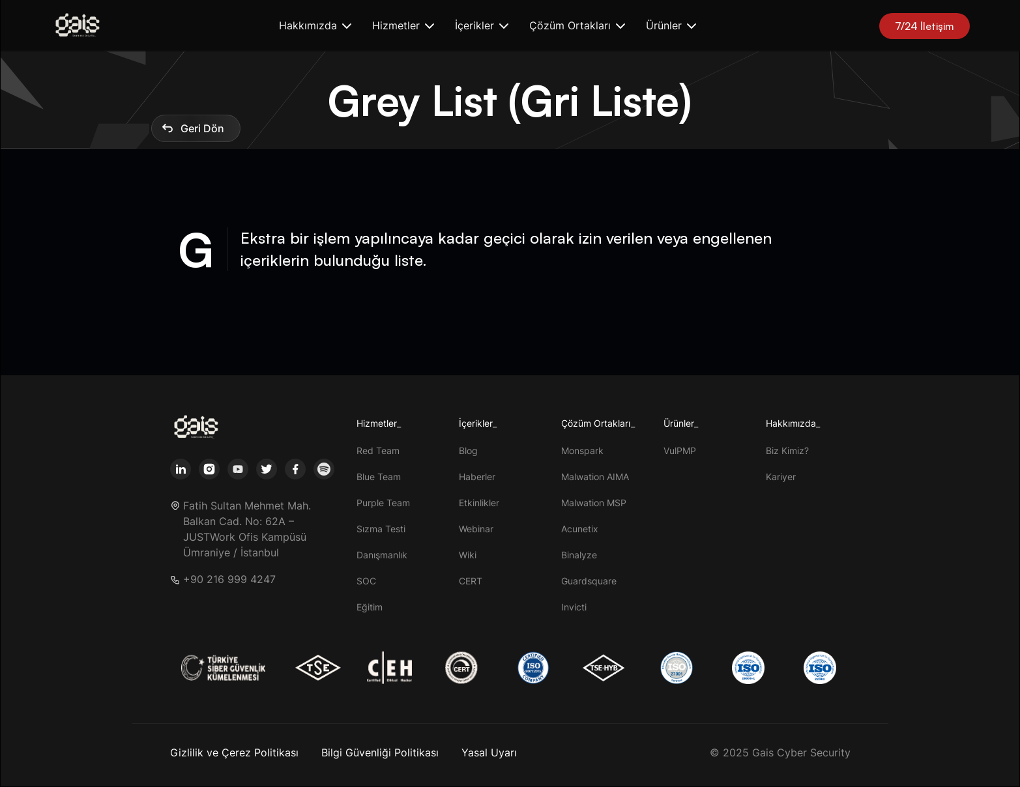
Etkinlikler (479, 502)
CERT (470, 580)
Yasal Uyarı (489, 752)
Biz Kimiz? (787, 450)
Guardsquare (589, 580)
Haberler (477, 476)
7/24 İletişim (924, 26)
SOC (366, 580)
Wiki (467, 554)
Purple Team (383, 502)
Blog (468, 450)
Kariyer (781, 476)
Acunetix (579, 528)
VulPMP (679, 450)
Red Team (378, 450)
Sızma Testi (381, 528)
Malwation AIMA (595, 476)
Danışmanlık (382, 554)
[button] (315, 26)
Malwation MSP (593, 502)
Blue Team (379, 476)
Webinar (476, 528)
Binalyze (579, 554)
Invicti (574, 606)
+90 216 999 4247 (229, 579)
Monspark (582, 450)
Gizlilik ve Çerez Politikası (234, 752)
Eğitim (370, 606)
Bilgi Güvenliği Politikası (380, 752)
